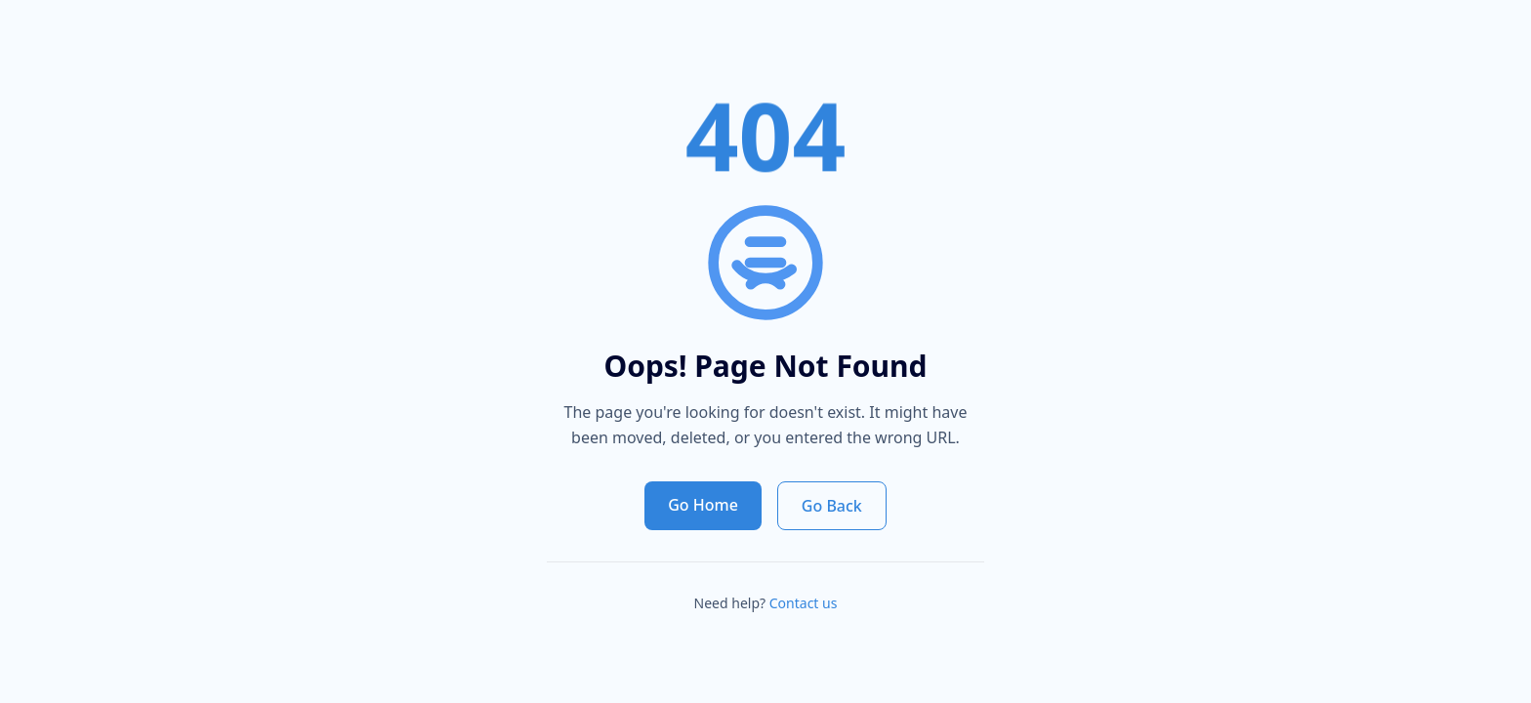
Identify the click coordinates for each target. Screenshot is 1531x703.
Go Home (703, 505)
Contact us (803, 603)
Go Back (832, 506)
